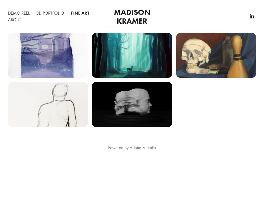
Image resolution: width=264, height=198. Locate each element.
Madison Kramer (133, 16)
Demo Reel (19, 13)
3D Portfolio (50, 13)
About (14, 19)
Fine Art (80, 13)
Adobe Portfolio (143, 147)
